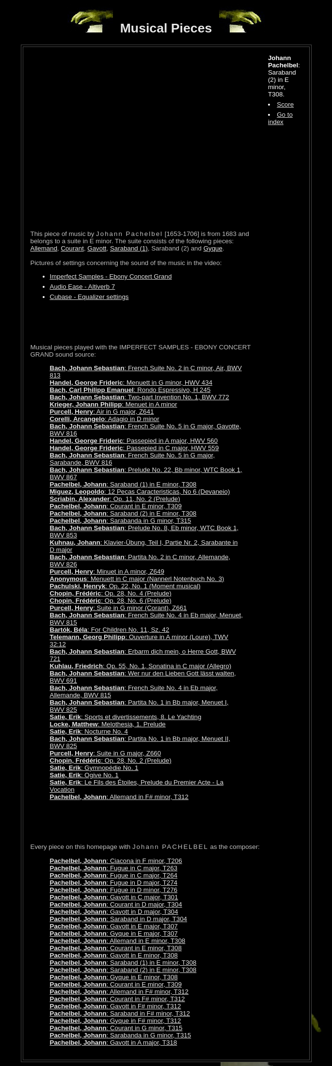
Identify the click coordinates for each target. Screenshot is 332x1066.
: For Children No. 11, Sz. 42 (110, 629)
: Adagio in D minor (104, 419)
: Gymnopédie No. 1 (94, 767)
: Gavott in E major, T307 (114, 926)
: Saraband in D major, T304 (118, 919)
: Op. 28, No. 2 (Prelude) (111, 760)
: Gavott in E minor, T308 (114, 955)
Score (285, 104)
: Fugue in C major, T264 (113, 875)
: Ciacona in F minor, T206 (116, 860)
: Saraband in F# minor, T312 (120, 1013)
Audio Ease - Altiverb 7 (82, 286)
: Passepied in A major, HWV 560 (134, 440)
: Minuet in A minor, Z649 (107, 571)
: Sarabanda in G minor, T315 (120, 520)
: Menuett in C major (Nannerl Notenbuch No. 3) (137, 578)
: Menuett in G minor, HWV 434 (131, 382)
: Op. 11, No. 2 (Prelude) (115, 498)
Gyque (213, 248)
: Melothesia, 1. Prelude (108, 724)
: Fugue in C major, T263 (113, 868)
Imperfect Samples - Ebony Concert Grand (111, 276)
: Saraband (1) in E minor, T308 (123, 484)
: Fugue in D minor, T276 (113, 890)
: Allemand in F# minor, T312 (119, 796)
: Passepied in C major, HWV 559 (134, 448)
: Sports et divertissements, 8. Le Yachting (126, 717)
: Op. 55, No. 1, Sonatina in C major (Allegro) (141, 666)
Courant (72, 248)
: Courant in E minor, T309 (116, 506)
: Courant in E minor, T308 (116, 948)
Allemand (44, 248)
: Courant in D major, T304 (116, 904)
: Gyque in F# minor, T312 (115, 1020)
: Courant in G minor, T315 (116, 1028)
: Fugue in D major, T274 (113, 882)
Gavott (96, 248)
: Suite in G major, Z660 (105, 753)
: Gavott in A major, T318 (113, 1042)
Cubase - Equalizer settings (89, 296)
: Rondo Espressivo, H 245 (130, 389)
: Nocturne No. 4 (89, 731)
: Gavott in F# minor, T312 (115, 1006)
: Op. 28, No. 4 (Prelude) (111, 593)
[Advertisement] (144, 321)
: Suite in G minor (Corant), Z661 (118, 607)
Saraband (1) (129, 248)
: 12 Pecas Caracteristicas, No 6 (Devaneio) (140, 491)
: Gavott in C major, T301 (114, 897)
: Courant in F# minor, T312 (117, 999)
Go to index (280, 118)
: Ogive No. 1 (84, 775)
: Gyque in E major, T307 (114, 933)
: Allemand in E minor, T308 (118, 940)
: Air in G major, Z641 (102, 411)
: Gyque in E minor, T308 (114, 977)
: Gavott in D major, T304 (114, 911)
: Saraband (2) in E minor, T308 (123, 513)
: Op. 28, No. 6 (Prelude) (111, 600)
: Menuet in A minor (113, 404)
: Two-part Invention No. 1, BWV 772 (139, 397)
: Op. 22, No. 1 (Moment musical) (125, 586)
